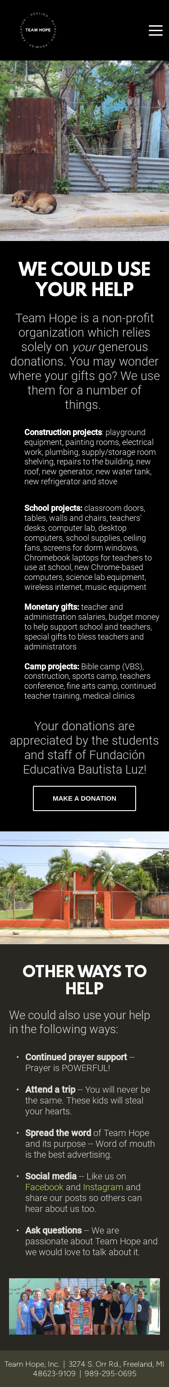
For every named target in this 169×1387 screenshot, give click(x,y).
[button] (156, 30)
